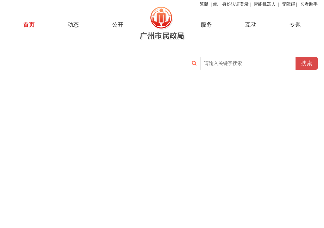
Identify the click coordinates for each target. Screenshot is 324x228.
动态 (73, 25)
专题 (295, 25)
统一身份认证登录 (231, 4)
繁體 (204, 4)
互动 (251, 25)
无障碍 (288, 4)
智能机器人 (264, 4)
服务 (206, 25)
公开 (117, 25)
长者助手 (309, 4)
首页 (28, 25)
